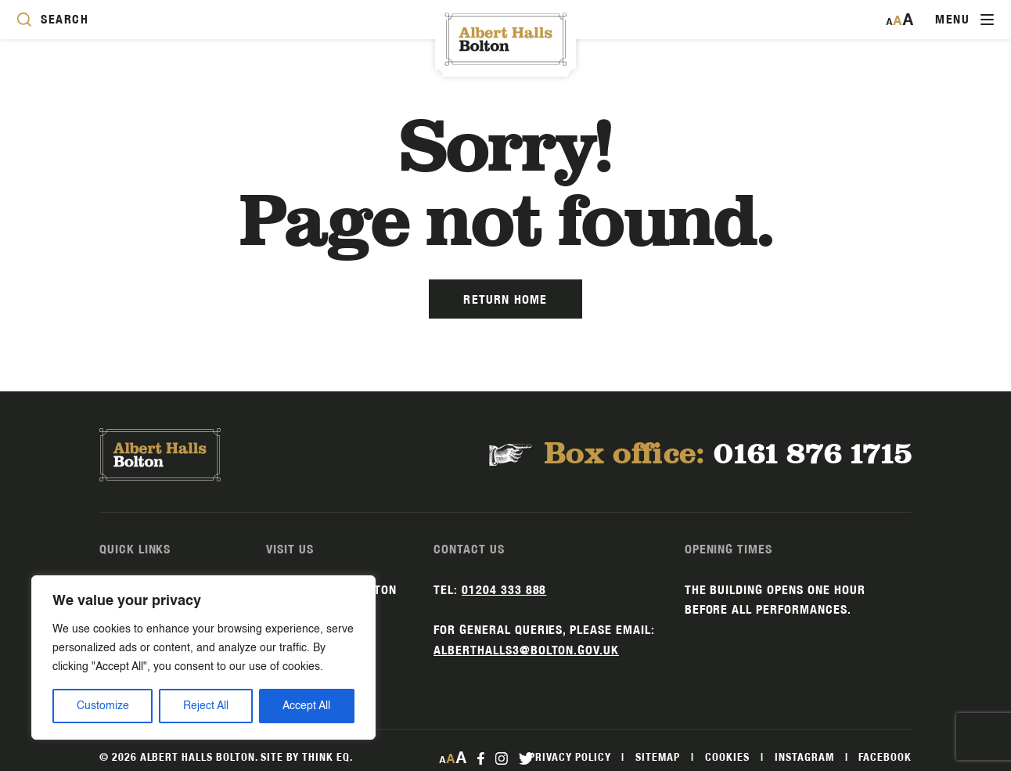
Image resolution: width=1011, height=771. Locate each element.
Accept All (306, 706)
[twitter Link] (526, 758)
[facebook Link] (480, 758)
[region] (203, 657)
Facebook (885, 757)
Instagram (804, 757)
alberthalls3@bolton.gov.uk (526, 650)
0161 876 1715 (813, 454)
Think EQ (326, 757)
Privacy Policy (569, 757)
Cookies (727, 757)
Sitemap (657, 757)
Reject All (205, 706)
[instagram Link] (501, 758)
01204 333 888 (504, 589)
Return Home (505, 299)
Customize (103, 706)
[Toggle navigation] (964, 19)
